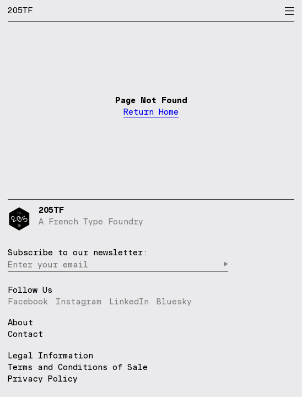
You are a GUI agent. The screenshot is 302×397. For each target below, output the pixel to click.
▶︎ (225, 264)
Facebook (28, 301)
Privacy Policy (43, 378)
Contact (25, 334)
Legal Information (50, 355)
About (20, 323)
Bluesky (174, 301)
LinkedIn (129, 301)
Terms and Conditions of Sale (78, 367)
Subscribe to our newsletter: (78, 252)
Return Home (151, 112)
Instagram (78, 301)
